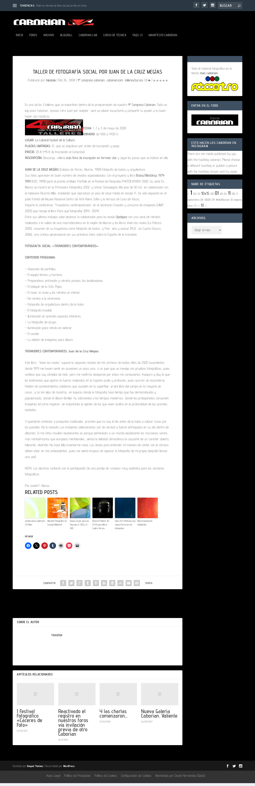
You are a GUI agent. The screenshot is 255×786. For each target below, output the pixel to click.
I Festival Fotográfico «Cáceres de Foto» (29, 721)
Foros (33, 38)
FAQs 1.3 (138, 38)
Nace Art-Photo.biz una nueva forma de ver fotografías (125, 527)
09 (213, 202)
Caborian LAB (88, 38)
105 (195, 196)
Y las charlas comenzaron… (114, 716)
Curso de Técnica (114, 38)
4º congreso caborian (91, 83)
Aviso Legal (53, 778)
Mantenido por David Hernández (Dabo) (180, 778)
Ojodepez (121, 220)
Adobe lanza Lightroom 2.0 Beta (35, 525)
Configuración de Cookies (136, 778)
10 (202, 208)
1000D (207, 202)
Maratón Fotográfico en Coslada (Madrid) (57, 525)
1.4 (195, 208)
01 (217, 196)
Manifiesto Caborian (163, 38)
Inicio (19, 38)
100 (233, 196)
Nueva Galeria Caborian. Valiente (159, 716)
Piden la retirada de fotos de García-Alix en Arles (61, 5)
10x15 (205, 196)
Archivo (48, 38)
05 (188, 197)
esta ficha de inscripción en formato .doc (92, 161)
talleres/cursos (134, 83)
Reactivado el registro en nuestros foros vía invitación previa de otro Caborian (73, 725)
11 (229, 196)
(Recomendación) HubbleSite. (144, 525)
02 (199, 196)
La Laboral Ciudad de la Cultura (55, 143)
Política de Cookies (105, 778)
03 (206, 208)
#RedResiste (222, 202)
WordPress (69, 768)
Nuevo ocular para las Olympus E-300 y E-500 (79, 527)
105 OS (223, 196)
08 (201, 202)
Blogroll (66, 38)
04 (199, 208)
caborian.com (115, 83)
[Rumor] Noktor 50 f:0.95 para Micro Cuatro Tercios (100, 527)
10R (212, 196)
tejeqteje (51, 83)
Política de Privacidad (77, 778)
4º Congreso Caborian (142, 107)
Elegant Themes (35, 768)
